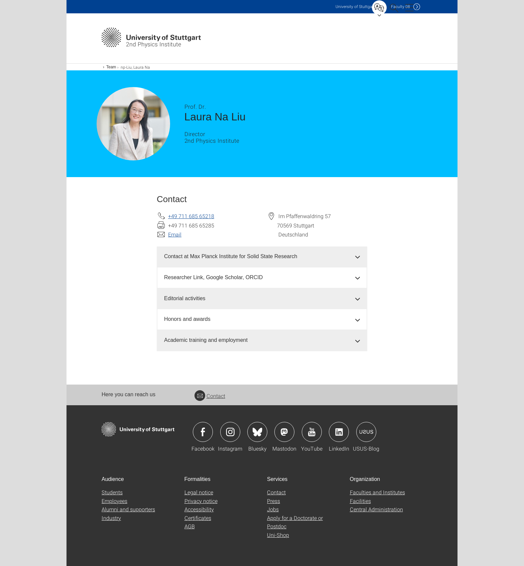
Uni (355, 6)
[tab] (262, 256)
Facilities (360, 500)
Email (174, 234)
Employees (114, 500)
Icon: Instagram (230, 432)
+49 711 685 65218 (191, 215)
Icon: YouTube (312, 432)
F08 (400, 6)
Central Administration (376, 509)
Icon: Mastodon (284, 432)
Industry (111, 517)
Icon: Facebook (203, 432)
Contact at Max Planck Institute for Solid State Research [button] (230, 256)
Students (112, 492)
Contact (209, 395)
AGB (189, 526)
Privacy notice (201, 500)
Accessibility (199, 509)
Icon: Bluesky (257, 432)
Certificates (197, 517)
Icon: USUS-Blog (366, 432)
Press (273, 500)
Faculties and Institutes (377, 492)
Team (111, 67)
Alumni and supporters (128, 509)
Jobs (273, 509)
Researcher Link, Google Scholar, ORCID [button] (213, 277)
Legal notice (198, 492)
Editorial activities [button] (185, 298)
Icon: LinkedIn (339, 432)
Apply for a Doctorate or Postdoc (295, 522)
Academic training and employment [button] (206, 340)
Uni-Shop (278, 534)
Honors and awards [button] (187, 319)
